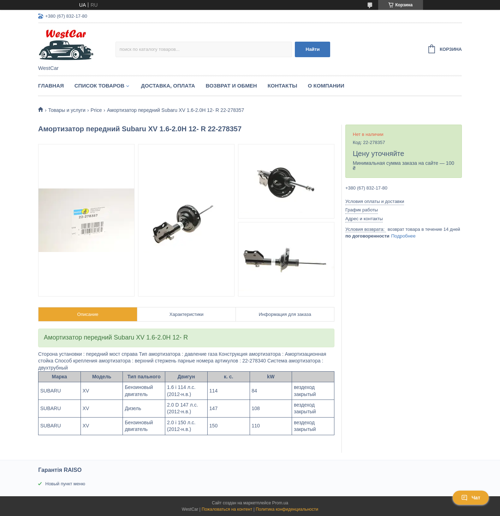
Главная (51, 85)
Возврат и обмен (231, 85)
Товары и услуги (66, 110)
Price (96, 110)
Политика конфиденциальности (287, 509)
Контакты (282, 85)
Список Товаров (100, 85)
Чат (470, 497)
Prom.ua (280, 502)
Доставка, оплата (168, 85)
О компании (326, 85)
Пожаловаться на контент (227, 509)
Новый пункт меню (65, 483)
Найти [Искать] (313, 49)
